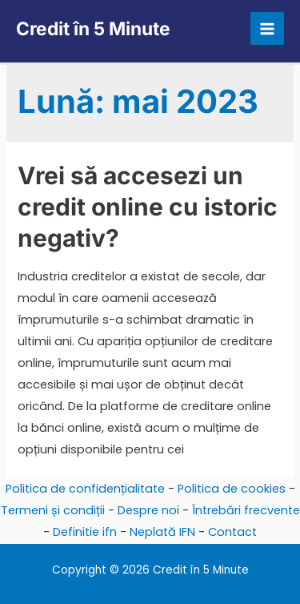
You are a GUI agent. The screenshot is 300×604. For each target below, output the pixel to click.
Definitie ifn (85, 532)
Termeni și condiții (53, 510)
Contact (232, 532)
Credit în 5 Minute (93, 28)
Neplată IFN (162, 532)
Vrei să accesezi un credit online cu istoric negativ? (148, 206)
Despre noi (148, 510)
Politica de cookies (232, 489)
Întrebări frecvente (246, 510)
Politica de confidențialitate (85, 489)
